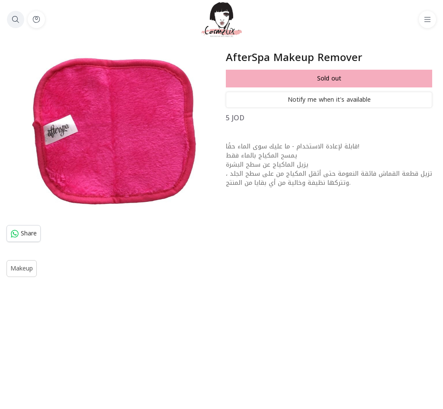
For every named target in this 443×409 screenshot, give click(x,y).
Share (23, 233)
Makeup (21, 268)
